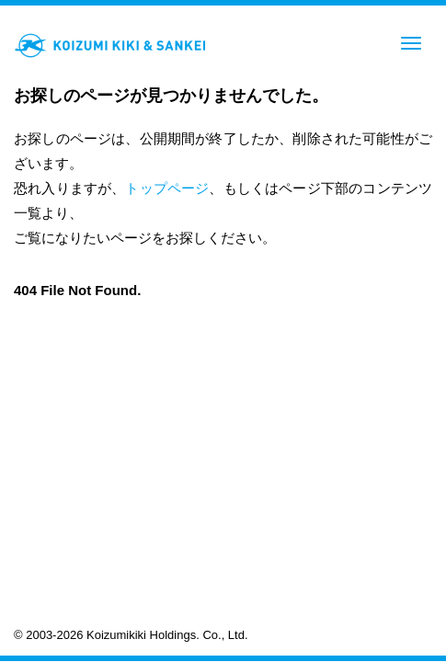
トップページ (167, 188)
